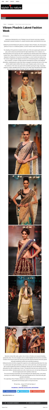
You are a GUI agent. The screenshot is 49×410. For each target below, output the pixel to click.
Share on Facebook (9, 391)
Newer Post (4, 407)
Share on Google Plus (37, 391)
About (7, 1)
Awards (17, 1)
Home (3, 1)
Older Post (45, 407)
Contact (12, 1)
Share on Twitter (22, 391)
